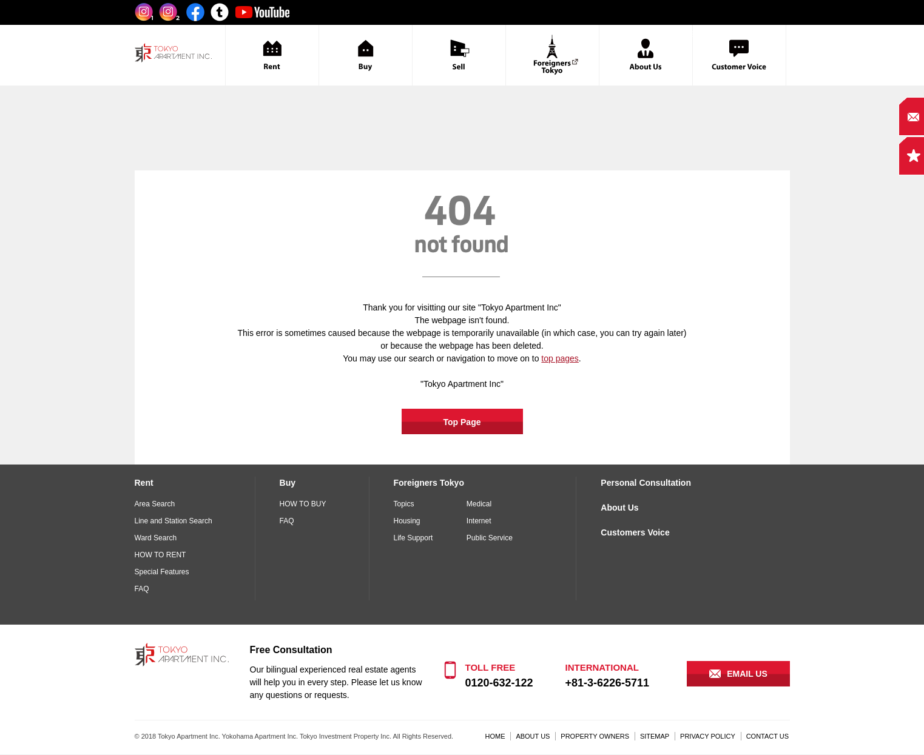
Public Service (490, 538)
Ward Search (156, 538)
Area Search (155, 504)
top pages (560, 358)
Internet (479, 521)
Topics (404, 504)
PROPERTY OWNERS (595, 736)
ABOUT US (533, 736)
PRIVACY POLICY (707, 736)
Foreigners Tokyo (429, 483)
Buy (287, 483)
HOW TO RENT (160, 555)
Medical (479, 504)
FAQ (142, 589)
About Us (619, 507)
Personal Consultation (646, 483)
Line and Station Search (173, 521)
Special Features (162, 572)
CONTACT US (767, 736)
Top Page (462, 422)
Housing (407, 521)
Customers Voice (635, 532)
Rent (144, 483)
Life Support (413, 538)
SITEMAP (654, 736)
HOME (495, 736)
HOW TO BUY (303, 504)
